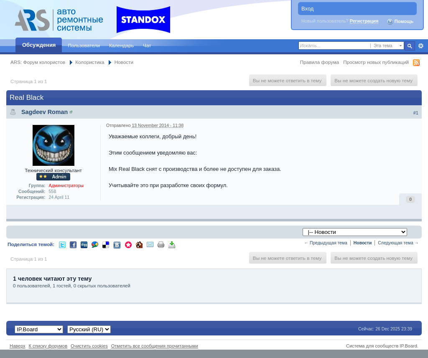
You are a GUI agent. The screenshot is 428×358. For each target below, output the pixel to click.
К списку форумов (48, 345)
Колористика (89, 62)
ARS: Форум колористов (37, 62)
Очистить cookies (89, 345)
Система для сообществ (372, 345)
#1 (415, 112)
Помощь (400, 21)
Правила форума (319, 62)
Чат (147, 45)
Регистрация (364, 20)
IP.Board (408, 345)
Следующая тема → (398, 243)
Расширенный (420, 46)
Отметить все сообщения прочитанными (154, 345)
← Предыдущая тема (325, 243)
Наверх (17, 345)
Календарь (121, 45)
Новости (124, 62)
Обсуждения (39, 45)
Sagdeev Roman (44, 112)
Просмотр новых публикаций (376, 62)
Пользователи (84, 45)
